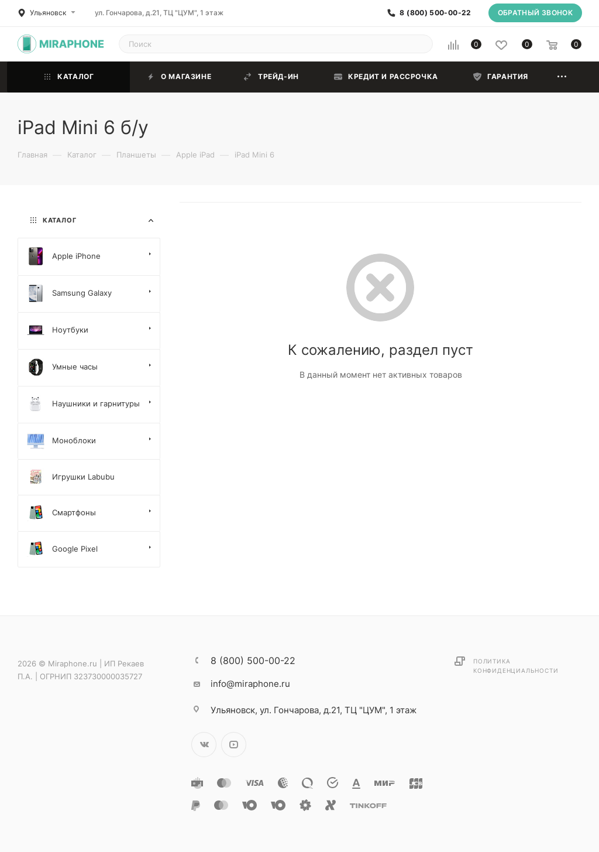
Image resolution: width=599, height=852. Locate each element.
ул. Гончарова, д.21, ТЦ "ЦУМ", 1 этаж (159, 12)
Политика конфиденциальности (515, 666)
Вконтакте (203, 744)
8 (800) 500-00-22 (435, 13)
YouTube (233, 744)
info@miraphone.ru (250, 683)
